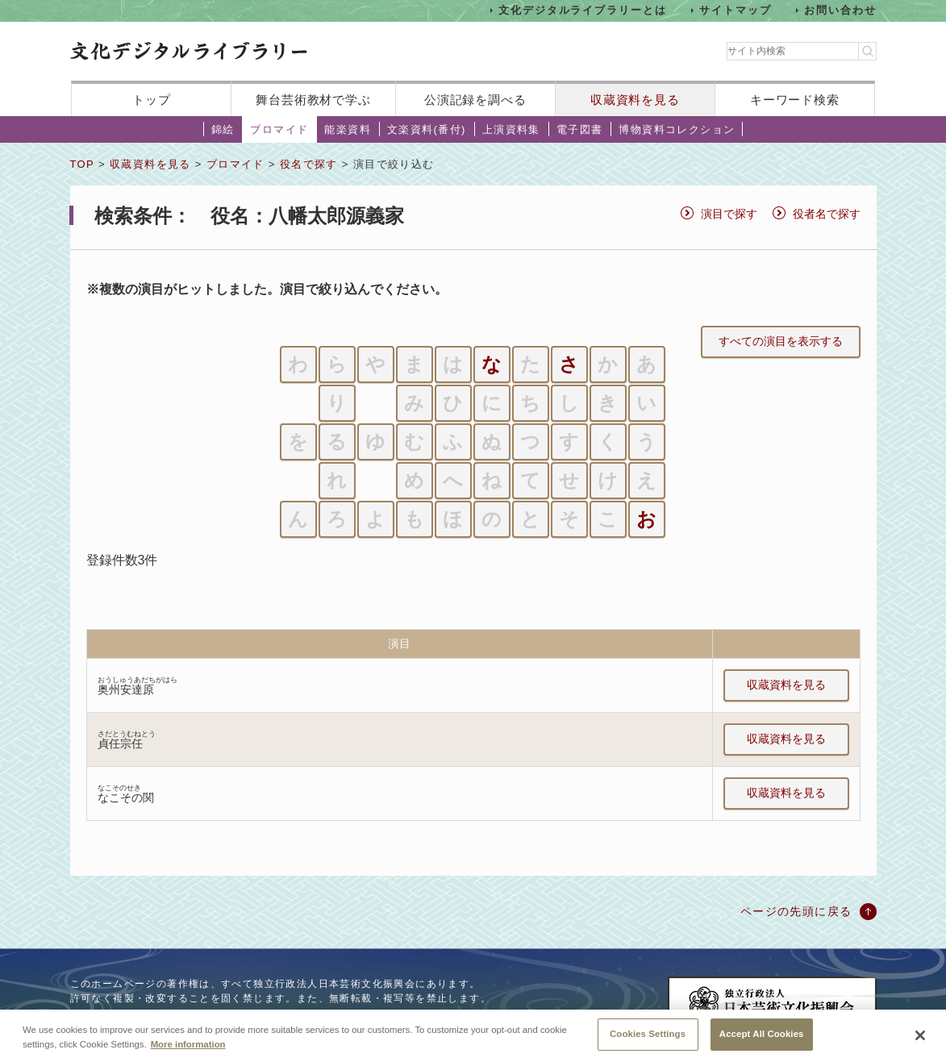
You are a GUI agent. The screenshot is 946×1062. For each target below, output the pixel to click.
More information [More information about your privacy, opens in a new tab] (188, 1046)
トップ (151, 99)
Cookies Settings (648, 1036)
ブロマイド (279, 129)
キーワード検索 (795, 99)
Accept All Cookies (761, 1036)
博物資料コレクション (677, 129)
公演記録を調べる (475, 99)
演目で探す (729, 213)
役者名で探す (827, 213)
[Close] (920, 1038)
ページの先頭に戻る (796, 911)
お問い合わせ (840, 10)
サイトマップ (735, 10)
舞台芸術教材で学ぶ (313, 99)
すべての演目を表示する (781, 341)
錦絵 (223, 129)
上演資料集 (511, 129)
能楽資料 (347, 129)
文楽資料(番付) (426, 129)
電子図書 (579, 129)
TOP (82, 164)
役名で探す (309, 164)
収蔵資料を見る (635, 99)
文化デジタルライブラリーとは (582, 10)
